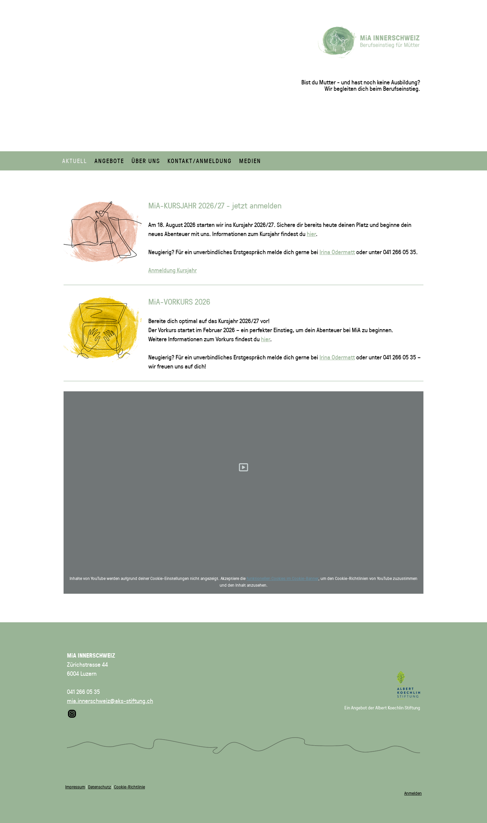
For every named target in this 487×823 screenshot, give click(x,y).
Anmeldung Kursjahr (172, 270)
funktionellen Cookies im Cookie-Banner (282, 578)
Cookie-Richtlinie (129, 786)
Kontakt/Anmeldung (199, 161)
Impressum (75, 786)
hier (311, 234)
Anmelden (413, 793)
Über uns (146, 161)
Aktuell (74, 161)
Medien (250, 161)
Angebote (109, 161)
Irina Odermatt (337, 252)
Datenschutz (99, 786)
